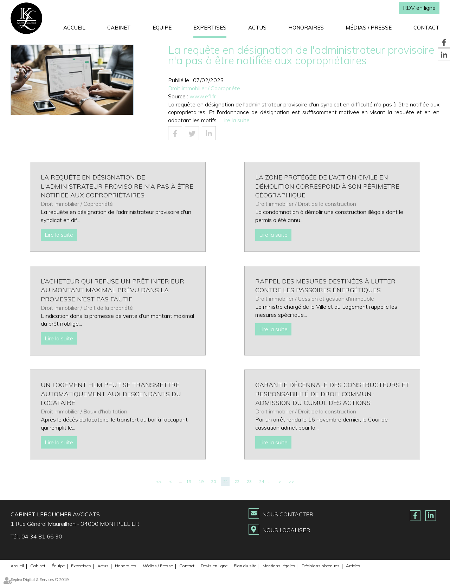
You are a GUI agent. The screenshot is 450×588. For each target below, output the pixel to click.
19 (201, 481)
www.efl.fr (202, 96)
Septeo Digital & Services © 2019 (40, 579)
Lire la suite (235, 120)
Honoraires (306, 27)
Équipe (162, 27)
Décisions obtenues (321, 565)
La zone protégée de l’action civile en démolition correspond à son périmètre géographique (327, 186)
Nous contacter (287, 514)
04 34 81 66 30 (41, 536)
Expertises (209, 27)
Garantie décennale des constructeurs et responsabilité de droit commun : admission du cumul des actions (332, 394)
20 (213, 481)
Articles (353, 565)
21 (225, 481)
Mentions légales (279, 565)
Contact (426, 27)
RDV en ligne (419, 7)
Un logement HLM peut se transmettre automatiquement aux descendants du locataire (111, 394)
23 (249, 481)
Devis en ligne (214, 565)
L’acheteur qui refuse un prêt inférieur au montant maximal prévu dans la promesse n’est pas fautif (112, 290)
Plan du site (245, 565)
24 (261, 481)
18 (188, 481)
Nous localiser (286, 530)
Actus (257, 27)
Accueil (74, 27)
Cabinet (119, 27)
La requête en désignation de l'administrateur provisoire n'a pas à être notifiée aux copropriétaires (117, 186)
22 (236, 481)
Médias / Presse (369, 27)
